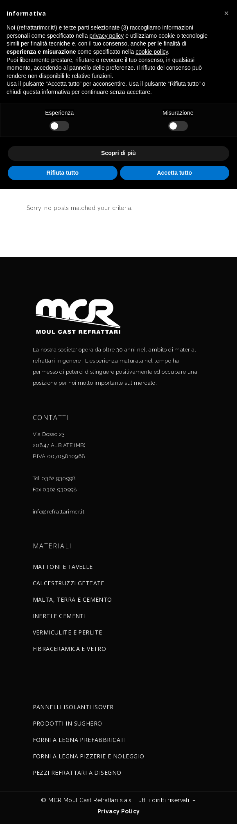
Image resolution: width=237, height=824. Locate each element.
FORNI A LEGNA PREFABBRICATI (79, 740)
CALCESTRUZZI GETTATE (68, 583)
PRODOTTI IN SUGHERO (67, 723)
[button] (226, 13)
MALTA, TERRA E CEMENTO (72, 599)
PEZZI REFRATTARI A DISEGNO (77, 772)
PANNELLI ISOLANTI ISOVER (73, 707)
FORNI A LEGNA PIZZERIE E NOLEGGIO (88, 756)
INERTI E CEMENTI (59, 616)
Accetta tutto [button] (174, 172)
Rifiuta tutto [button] (62, 172)
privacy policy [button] (106, 35)
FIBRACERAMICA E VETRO (69, 649)
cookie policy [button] (151, 51)
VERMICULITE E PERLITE (67, 632)
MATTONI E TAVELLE (63, 567)
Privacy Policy (118, 811)
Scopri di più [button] (118, 153)
